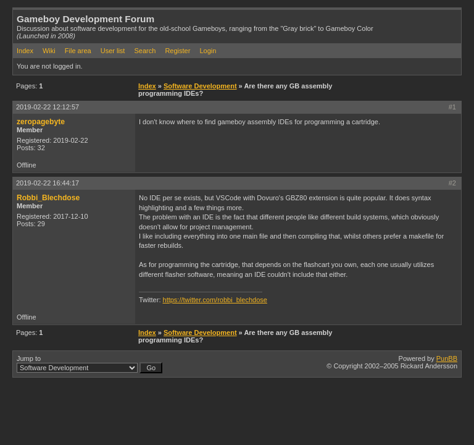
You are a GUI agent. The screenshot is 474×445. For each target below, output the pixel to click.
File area (78, 50)
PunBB (446, 358)
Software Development (200, 86)
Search (145, 50)
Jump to (89, 364)
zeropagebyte (41, 121)
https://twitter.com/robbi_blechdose (215, 299)
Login (207, 50)
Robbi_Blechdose (48, 197)
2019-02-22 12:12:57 (47, 107)
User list (113, 50)
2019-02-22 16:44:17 (47, 183)
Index (25, 50)
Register (177, 50)
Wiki (49, 50)
